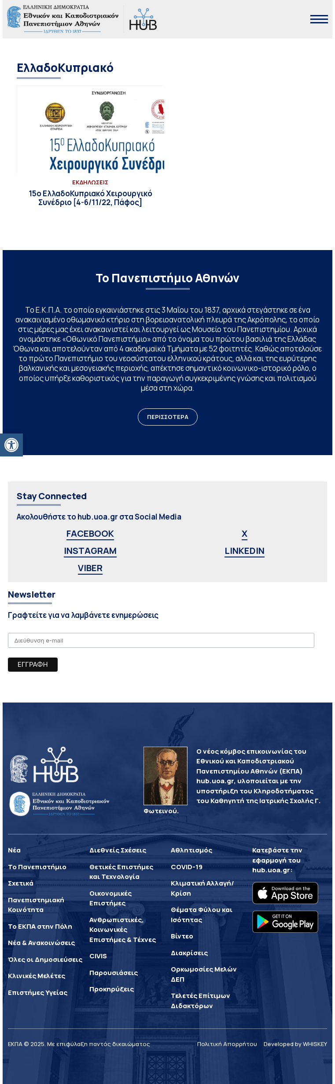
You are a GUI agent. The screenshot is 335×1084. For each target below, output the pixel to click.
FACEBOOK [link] (90, 533)
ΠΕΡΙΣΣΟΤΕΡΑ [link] (167, 417)
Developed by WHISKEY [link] (295, 1044)
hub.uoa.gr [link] (271, 870)
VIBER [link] (90, 568)
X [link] (244, 533)
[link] (11, 445)
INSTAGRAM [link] (90, 551)
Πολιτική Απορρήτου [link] (227, 1044)
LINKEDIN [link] (245, 551)
